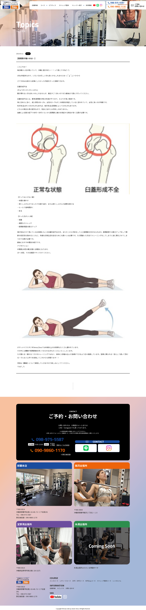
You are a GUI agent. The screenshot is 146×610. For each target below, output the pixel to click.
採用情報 (89, 5)
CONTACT (97, 440)
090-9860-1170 (50, 449)
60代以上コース (90, 579)
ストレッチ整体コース (104, 579)
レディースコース (65, 579)
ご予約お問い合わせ (139, 5)
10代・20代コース (78, 579)
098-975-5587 (50, 438)
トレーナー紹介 (77, 5)
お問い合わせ (70, 586)
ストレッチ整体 (64, 5)
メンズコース (54, 579)
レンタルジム (117, 579)
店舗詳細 (35, 5)
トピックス (60, 586)
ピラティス (52, 5)
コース (43, 5)
